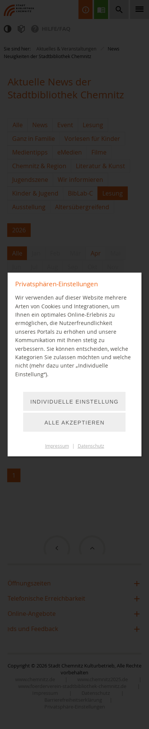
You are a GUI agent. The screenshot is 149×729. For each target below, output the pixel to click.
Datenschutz (91, 446)
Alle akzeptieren (74, 423)
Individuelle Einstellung (74, 402)
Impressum (57, 446)
